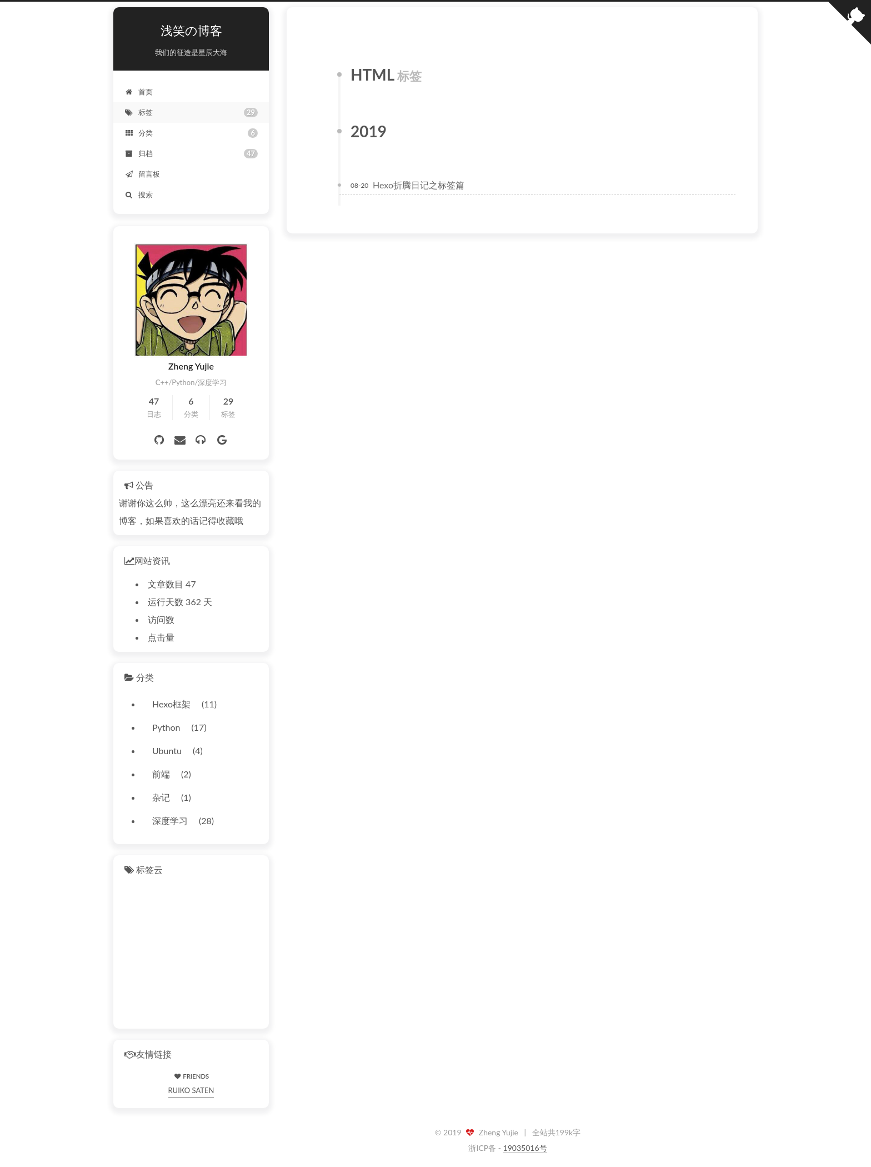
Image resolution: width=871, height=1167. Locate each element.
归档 (191, 153)
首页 (138, 91)
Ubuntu (167, 750)
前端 (161, 774)
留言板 (142, 173)
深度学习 (170, 820)
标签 (191, 112)
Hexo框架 (171, 704)
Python (166, 727)
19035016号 (525, 1148)
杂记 (161, 797)
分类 (191, 133)
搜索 (138, 194)
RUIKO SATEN (191, 1090)
